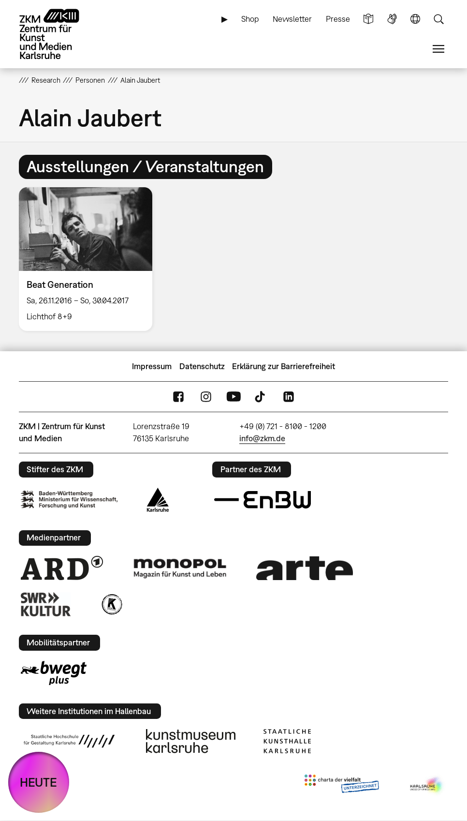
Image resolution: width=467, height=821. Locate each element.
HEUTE (38, 782)
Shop (250, 19)
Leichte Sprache (368, 19)
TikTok (261, 397)
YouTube (233, 397)
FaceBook (178, 397)
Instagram (206, 397)
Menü (438, 49)
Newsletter (292, 19)
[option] (90, 259)
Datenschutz (202, 366)
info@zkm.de (262, 438)
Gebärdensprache (392, 19)
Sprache (415, 19)
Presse (338, 19)
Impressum (152, 366)
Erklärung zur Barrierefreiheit (283, 366)
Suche (438, 19)
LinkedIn (288, 397)
